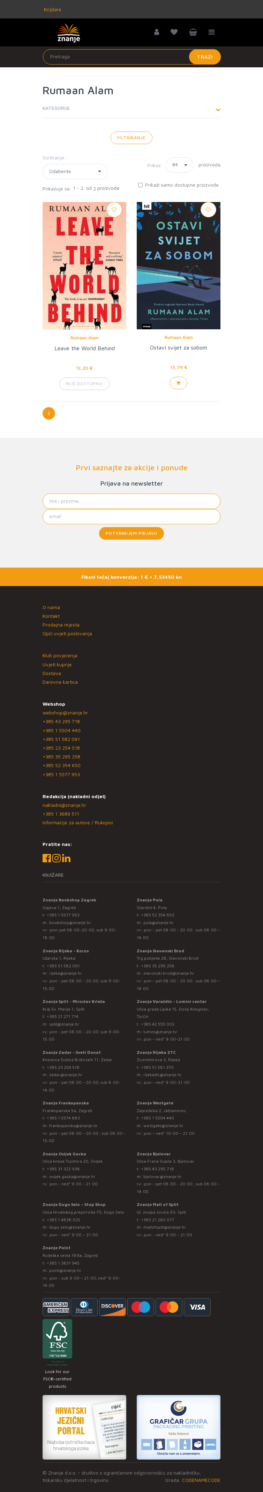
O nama (51, 607)
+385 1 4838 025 (63, 1219)
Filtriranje (131, 137)
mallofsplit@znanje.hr (164, 1227)
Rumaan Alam (84, 337)
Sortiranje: (54, 157)
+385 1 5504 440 (62, 730)
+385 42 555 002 (157, 1024)
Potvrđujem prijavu (131, 533)
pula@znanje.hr (158, 922)
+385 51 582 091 (61, 739)
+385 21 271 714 (62, 1016)
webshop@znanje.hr (65, 712)
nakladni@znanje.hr (64, 805)
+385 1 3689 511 (61, 814)
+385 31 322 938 (63, 1168)
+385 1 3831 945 (63, 1263)
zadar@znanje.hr (65, 1074)
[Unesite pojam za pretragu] (132, 57)
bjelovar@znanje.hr (162, 1176)
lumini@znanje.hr (160, 1031)
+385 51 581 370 (157, 1067)
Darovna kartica (60, 682)
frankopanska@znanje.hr (73, 1125)
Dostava (52, 673)
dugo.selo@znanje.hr (70, 1227)
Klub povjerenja (60, 655)
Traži (205, 57)
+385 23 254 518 (61, 748)
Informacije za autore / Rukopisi (78, 822)
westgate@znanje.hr (163, 1125)
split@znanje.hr (64, 1024)
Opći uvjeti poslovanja (67, 633)
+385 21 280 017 (157, 1219)
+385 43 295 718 (61, 721)
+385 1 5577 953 (61, 774)
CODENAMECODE (201, 1480)
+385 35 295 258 (61, 756)
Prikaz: (155, 165)
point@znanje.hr (65, 1270)
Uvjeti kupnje (57, 664)
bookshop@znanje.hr (70, 922)
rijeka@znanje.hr (65, 973)
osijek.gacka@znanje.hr (72, 1176)
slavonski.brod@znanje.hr (168, 973)
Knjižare (52, 9)
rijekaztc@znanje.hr (162, 1074)
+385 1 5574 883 (63, 1117)
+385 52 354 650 (62, 765)
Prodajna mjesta (61, 625)
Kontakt (51, 616)
